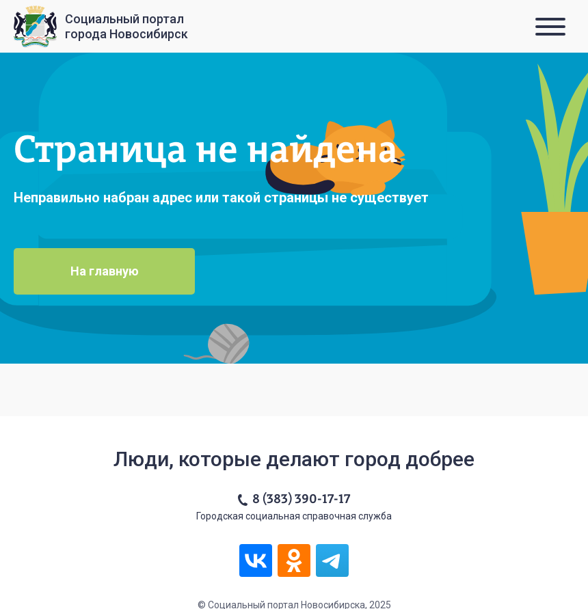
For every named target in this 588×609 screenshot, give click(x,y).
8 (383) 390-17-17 (301, 499)
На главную (104, 271)
